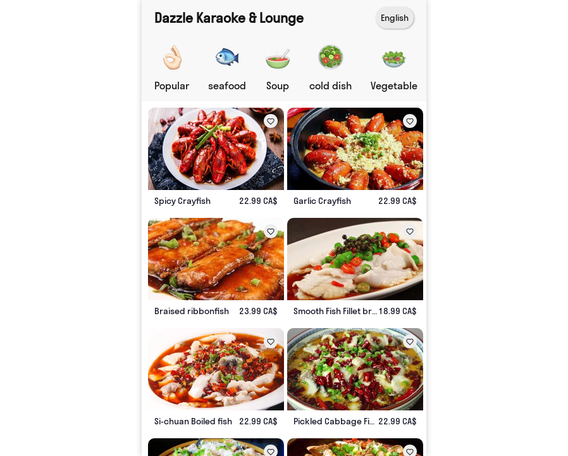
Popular (171, 85)
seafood (227, 85)
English (395, 17)
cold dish (330, 85)
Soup (277, 85)
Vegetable (394, 85)
